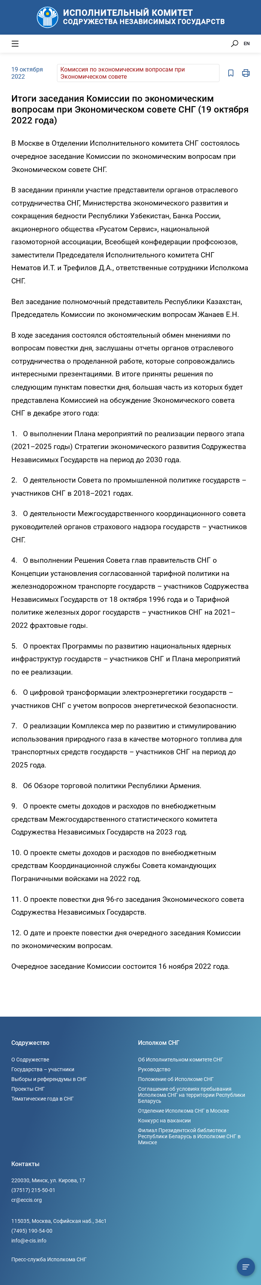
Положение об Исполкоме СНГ (176, 1079)
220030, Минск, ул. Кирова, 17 (48, 1180)
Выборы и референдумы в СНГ (49, 1079)
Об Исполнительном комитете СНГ (180, 1060)
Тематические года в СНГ (42, 1099)
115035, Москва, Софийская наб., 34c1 (59, 1221)
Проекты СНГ (28, 1089)
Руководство (154, 1069)
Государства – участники (42, 1069)
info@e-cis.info (28, 1241)
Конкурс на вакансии (164, 1121)
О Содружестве (30, 1060)
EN (247, 43)
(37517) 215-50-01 (33, 1190)
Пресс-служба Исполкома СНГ (49, 1259)
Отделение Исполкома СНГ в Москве (183, 1111)
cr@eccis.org (26, 1200)
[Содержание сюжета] (246, 1267)
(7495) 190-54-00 (31, 1231)
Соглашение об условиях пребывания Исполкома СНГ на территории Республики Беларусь (191, 1095)
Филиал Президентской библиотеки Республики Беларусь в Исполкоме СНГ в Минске (189, 1136)
